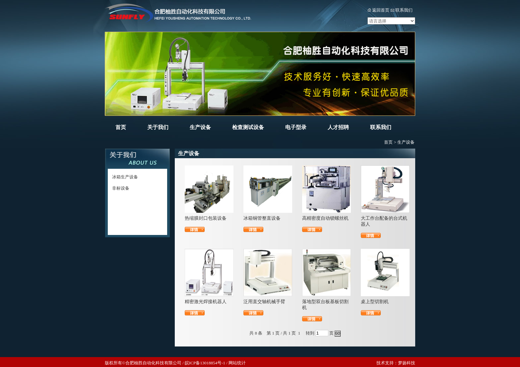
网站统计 (237, 362)
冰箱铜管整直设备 (262, 218)
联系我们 (404, 10)
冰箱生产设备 (125, 176)
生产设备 (200, 127)
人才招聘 (338, 127)
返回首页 (380, 10)
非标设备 (120, 188)
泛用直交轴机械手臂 (264, 301)
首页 (120, 127)
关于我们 (157, 127)
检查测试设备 (248, 127)
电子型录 (295, 127)
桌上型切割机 (375, 301)
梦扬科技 (406, 362)
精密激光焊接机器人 (206, 301)
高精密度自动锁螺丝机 (325, 218)
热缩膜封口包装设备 (206, 218)
